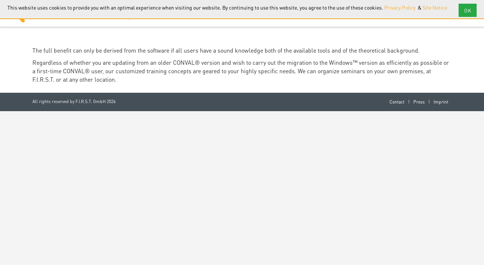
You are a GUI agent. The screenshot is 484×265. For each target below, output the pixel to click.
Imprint (441, 102)
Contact (396, 102)
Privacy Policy (400, 7)
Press (419, 102)
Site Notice (435, 7)
